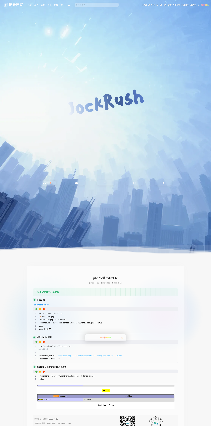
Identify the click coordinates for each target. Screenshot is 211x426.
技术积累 (106, 283)
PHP (115, 283)
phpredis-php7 (41, 305)
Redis (120, 283)
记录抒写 (16, 4)
